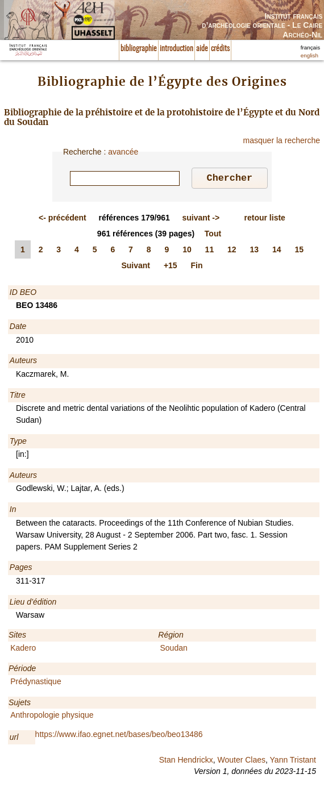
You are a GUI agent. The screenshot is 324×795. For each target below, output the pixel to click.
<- (62, 219)
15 (299, 251)
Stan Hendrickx (186, 761)
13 (254, 251)
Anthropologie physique (51, 716)
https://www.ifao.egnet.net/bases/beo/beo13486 (119, 735)
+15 (170, 267)
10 (187, 251)
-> (200, 219)
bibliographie (139, 49)
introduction (176, 49)
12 (231, 251)
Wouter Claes (241, 761)
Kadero (23, 649)
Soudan (174, 649)
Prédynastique (35, 683)
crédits (220, 49)
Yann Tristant (293, 761)
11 (209, 251)
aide (202, 49)
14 (276, 251)
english (309, 55)
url (14, 738)
